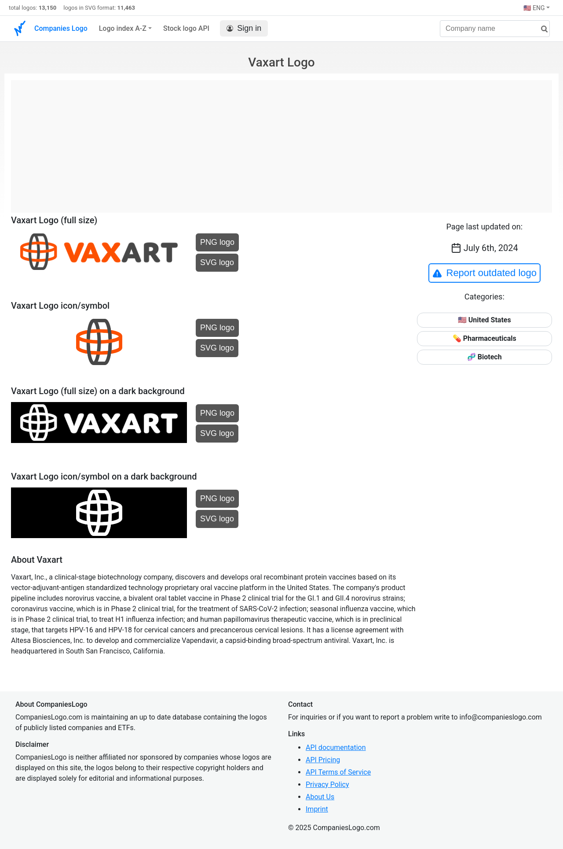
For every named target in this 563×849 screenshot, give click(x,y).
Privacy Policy (327, 784)
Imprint (317, 809)
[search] (541, 29)
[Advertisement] (281, 141)
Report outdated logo (484, 273)
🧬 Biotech (484, 357)
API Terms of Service (338, 772)
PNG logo (217, 242)
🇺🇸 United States (484, 320)
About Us (320, 797)
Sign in (244, 28)
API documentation (336, 747)
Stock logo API (186, 28)
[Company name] (495, 28)
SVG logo (217, 262)
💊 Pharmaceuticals (484, 338)
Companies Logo (61, 28)
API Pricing (323, 760)
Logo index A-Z (122, 28)
